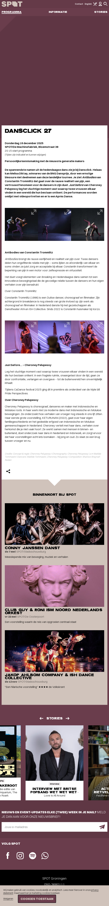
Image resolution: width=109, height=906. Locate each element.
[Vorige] (41, 718)
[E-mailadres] (54, 827)
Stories (100, 12)
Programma (12, 12)
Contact (79, 4)
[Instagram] (20, 856)
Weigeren (8, 898)
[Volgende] (68, 718)
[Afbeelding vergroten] (21, 224)
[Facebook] (8, 856)
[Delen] (8, 471)
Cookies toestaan (37, 899)
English (88, 4)
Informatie (58, 12)
